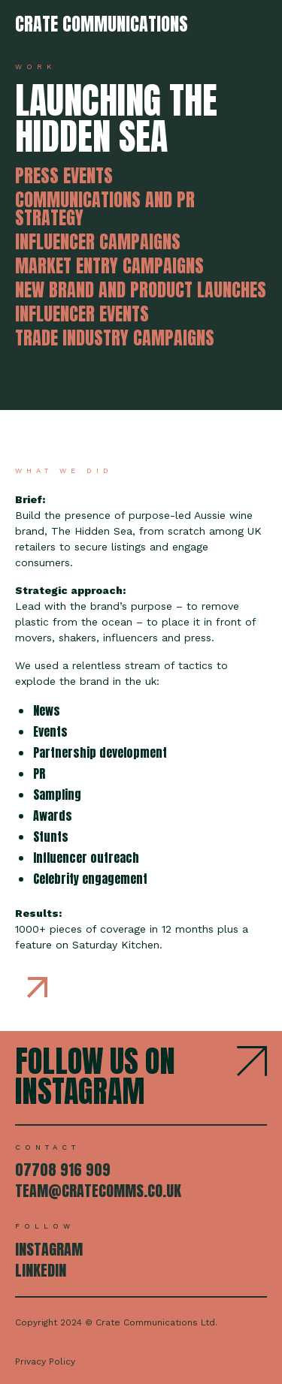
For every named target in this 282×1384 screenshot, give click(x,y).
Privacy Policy (45, 1361)
